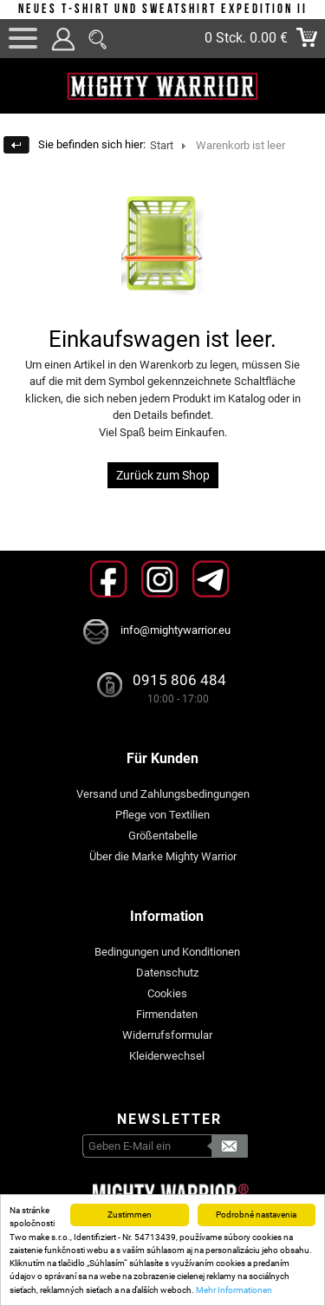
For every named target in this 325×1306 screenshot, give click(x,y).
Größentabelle (163, 835)
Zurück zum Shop (163, 475)
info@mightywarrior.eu (175, 630)
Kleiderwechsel (167, 1055)
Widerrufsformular (167, 1035)
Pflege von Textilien (162, 814)
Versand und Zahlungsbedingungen (163, 793)
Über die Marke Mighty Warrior (163, 856)
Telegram (211, 578)
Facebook (108, 578)
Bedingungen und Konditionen (167, 951)
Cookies (167, 993)
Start (161, 145)
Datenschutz (167, 972)
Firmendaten (167, 1014)
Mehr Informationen (234, 1290)
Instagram (159, 578)
